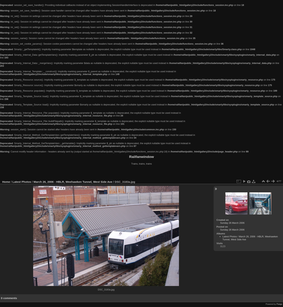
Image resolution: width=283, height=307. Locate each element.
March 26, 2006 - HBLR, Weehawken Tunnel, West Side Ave (73, 181)
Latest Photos (22, 181)
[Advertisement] (142, 173)
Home (6, 181)
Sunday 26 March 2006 (232, 222)
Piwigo (279, 304)
